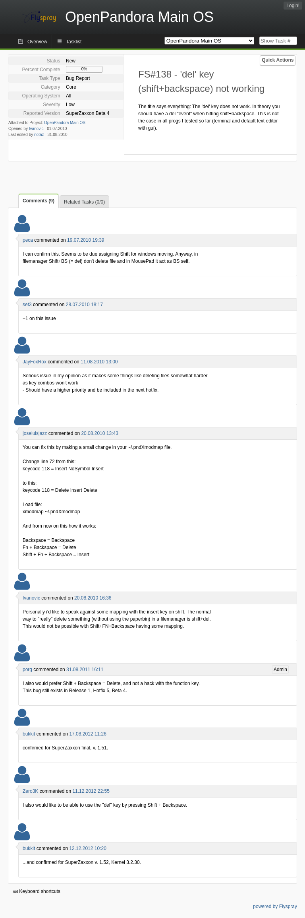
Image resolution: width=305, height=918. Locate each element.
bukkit (29, 734)
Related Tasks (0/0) (84, 202)
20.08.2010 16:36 (92, 598)
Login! (292, 5)
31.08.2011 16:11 (84, 669)
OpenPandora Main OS (64, 122)
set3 (27, 304)
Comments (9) (38, 201)
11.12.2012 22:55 (90, 791)
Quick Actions (277, 60)
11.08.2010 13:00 (99, 362)
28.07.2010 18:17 (84, 304)
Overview (37, 42)
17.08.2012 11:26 (87, 734)
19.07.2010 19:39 (85, 240)
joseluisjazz (35, 433)
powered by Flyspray (275, 906)
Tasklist (73, 42)
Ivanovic (36, 128)
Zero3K (30, 791)
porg (27, 669)
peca (28, 240)
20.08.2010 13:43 (99, 433)
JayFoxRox (34, 362)
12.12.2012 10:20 (87, 848)
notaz (39, 134)
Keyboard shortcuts (36, 891)
